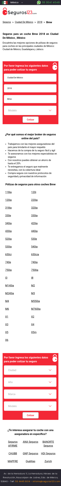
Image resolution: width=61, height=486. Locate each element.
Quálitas (30, 461)
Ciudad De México (24, 22)
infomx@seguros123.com (46, 481)
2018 (39, 22)
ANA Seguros (30, 441)
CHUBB (12, 453)
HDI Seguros (48, 453)
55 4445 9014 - (24, 481)
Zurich (48, 461)
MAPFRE (13, 461)
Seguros (7, 22)
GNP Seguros (30, 453)
